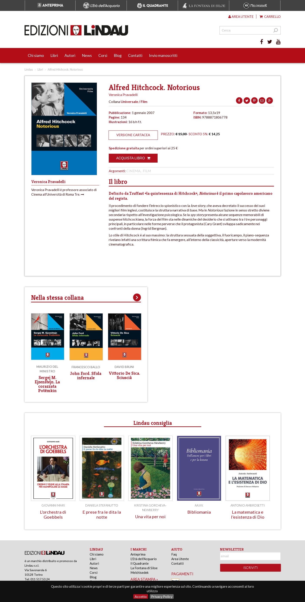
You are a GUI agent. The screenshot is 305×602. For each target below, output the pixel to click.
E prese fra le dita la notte (101, 514)
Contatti (135, 55)
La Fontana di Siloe (144, 568)
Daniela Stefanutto (101, 505)
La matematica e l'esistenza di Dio (247, 514)
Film (147, 171)
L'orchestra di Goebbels (53, 514)
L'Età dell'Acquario (143, 559)
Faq (174, 554)
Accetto (141, 596)
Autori (69, 55)
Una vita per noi (150, 516)
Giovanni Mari (53, 505)
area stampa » (144, 579)
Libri (54, 55)
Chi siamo (36, 55)
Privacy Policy (161, 596)
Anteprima (137, 554)
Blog (118, 55)
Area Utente (180, 559)
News (87, 55)
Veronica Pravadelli (123, 94)
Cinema (133, 171)
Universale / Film (134, 101)
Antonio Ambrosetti (248, 505)
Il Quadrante (139, 563)
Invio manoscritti (163, 55)
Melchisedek (139, 572)
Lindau (29, 69)
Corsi (102, 55)
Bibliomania (199, 512)
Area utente (241, 16)
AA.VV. (199, 505)
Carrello (270, 16)
